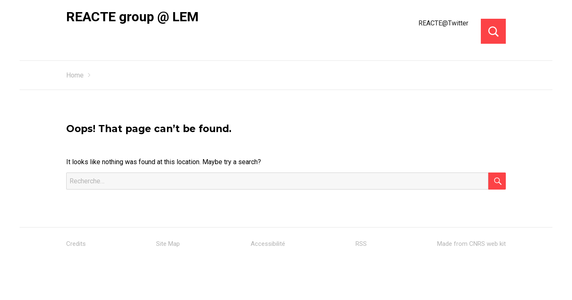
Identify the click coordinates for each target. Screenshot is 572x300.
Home (75, 75)
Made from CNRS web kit (471, 244)
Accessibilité (268, 244)
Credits (76, 244)
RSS (361, 244)
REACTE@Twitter (443, 23)
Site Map (168, 244)
